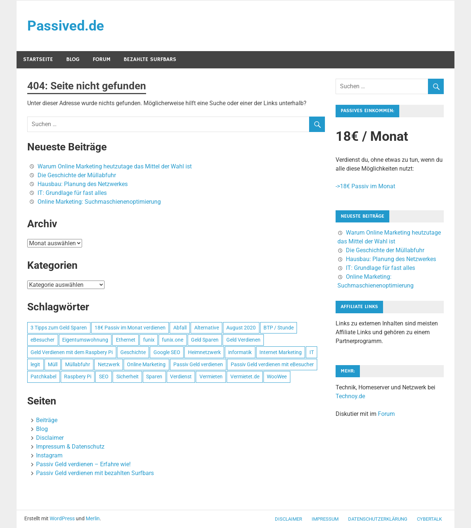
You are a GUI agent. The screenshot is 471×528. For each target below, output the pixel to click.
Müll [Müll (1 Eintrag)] (52, 364)
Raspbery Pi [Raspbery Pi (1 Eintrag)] (77, 376)
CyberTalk (429, 519)
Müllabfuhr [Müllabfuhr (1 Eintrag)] (77, 364)
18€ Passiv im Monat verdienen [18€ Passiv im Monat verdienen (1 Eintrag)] (130, 328)
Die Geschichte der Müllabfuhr (77, 175)
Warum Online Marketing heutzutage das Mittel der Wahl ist (115, 166)
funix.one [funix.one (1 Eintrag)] (172, 340)
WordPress (62, 518)
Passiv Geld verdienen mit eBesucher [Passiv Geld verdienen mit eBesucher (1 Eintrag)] (272, 364)
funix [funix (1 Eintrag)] (149, 340)
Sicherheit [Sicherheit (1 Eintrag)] (127, 376)
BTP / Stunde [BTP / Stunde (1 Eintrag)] (278, 328)
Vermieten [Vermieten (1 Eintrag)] (211, 376)
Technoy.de (350, 396)
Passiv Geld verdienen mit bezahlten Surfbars (95, 473)
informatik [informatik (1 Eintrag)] (240, 352)
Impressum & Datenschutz (70, 446)
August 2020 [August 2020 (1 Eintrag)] (241, 328)
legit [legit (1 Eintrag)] (35, 364)
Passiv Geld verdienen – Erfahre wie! (83, 464)
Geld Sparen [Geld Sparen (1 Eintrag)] (205, 340)
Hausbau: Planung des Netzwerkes (83, 184)
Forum (101, 59)
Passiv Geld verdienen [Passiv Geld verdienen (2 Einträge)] (198, 364)
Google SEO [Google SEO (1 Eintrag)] (166, 352)
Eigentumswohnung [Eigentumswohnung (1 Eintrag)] (85, 340)
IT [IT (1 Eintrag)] (311, 352)
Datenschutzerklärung (377, 519)
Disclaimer (50, 437)
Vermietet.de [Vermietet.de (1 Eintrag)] (244, 376)
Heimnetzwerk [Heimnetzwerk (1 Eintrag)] (204, 352)
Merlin (93, 518)
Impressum (325, 519)
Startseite (38, 59)
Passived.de (65, 26)
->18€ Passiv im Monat (365, 186)
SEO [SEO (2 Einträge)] (104, 376)
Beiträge (46, 420)
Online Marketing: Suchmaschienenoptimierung (99, 201)
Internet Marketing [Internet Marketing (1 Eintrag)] (280, 352)
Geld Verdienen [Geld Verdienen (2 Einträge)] (243, 340)
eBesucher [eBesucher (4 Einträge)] (42, 340)
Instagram (49, 455)
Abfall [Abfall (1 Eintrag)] (180, 328)
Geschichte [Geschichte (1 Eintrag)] (133, 352)
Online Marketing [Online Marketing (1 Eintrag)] (146, 364)
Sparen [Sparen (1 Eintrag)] (154, 376)
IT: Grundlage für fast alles (72, 192)
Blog (72, 59)
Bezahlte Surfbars (150, 59)
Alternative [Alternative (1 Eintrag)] (206, 328)
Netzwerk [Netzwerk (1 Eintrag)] (109, 364)
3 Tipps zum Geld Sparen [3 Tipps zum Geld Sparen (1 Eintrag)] (59, 328)
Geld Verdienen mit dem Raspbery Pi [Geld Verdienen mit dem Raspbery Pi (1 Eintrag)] (72, 352)
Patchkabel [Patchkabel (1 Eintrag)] (43, 376)
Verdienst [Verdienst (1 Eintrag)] (181, 376)
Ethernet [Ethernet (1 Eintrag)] (125, 340)
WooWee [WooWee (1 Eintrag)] (277, 376)
